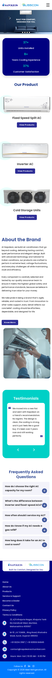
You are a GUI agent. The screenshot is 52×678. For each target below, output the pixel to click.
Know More (8, 322)
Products (7, 593)
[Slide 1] (22, 32)
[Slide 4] (29, 32)
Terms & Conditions (12, 616)
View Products (28, 125)
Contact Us (8, 607)
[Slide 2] (25, 32)
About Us (7, 588)
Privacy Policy (9, 611)
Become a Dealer (11, 602)
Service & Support (12, 597)
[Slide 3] (27, 32)
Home (5, 583)
